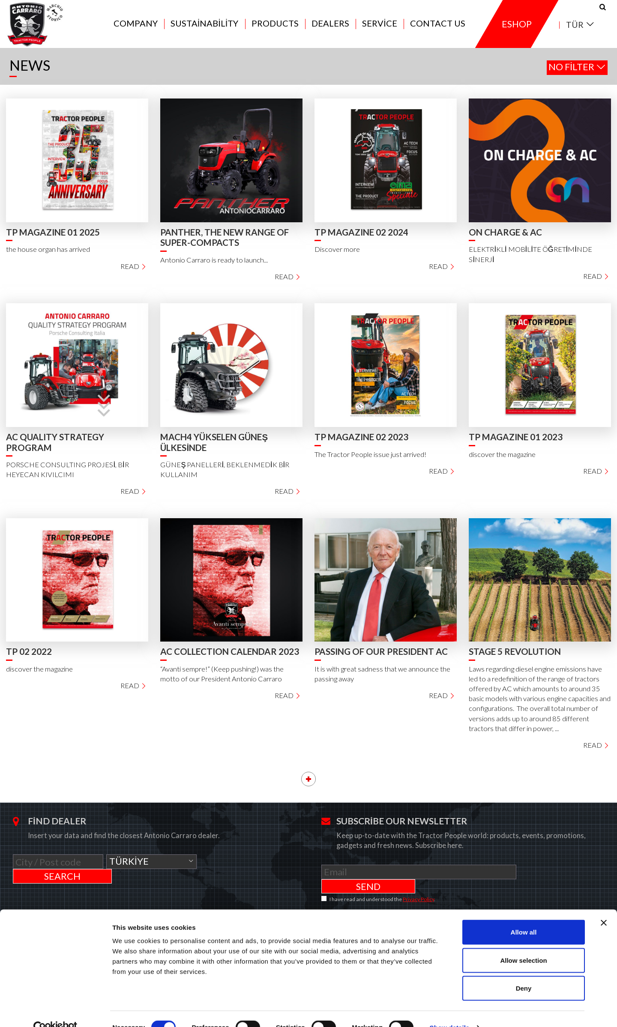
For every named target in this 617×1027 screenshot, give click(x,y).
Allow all (524, 914)
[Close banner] (604, 905)
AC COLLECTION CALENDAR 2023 (229, 657)
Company (136, 26)
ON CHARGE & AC (505, 238)
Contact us (437, 26)
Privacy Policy (418, 890)
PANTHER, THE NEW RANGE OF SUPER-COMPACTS (224, 243)
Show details (450, 1010)
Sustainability (205, 26)
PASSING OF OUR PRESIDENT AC (381, 657)
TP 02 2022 (29, 657)
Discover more (337, 255)
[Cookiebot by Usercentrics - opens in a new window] (55, 1010)
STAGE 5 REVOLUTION (515, 657)
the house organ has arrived (48, 255)
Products (275, 26)
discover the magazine (502, 459)
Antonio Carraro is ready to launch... (214, 265)
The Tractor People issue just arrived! (370, 459)
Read (133, 271)
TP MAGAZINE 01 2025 (53, 238)
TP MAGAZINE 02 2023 (361, 442)
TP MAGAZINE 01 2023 (516, 442)
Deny (524, 970)
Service (379, 26)
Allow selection (523, 942)
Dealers (330, 26)
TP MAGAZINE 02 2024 (361, 238)
